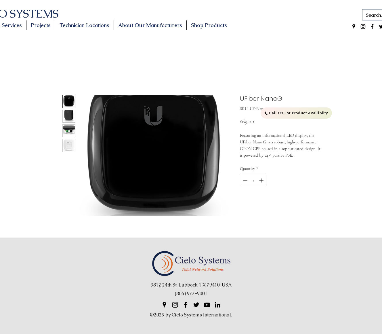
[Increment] (262, 180)
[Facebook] (372, 26)
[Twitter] (196, 305)
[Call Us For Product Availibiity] (296, 113)
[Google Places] (354, 26)
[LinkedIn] (217, 305)
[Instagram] (363, 26)
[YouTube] (207, 305)
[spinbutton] (253, 180)
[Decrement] (245, 180)
